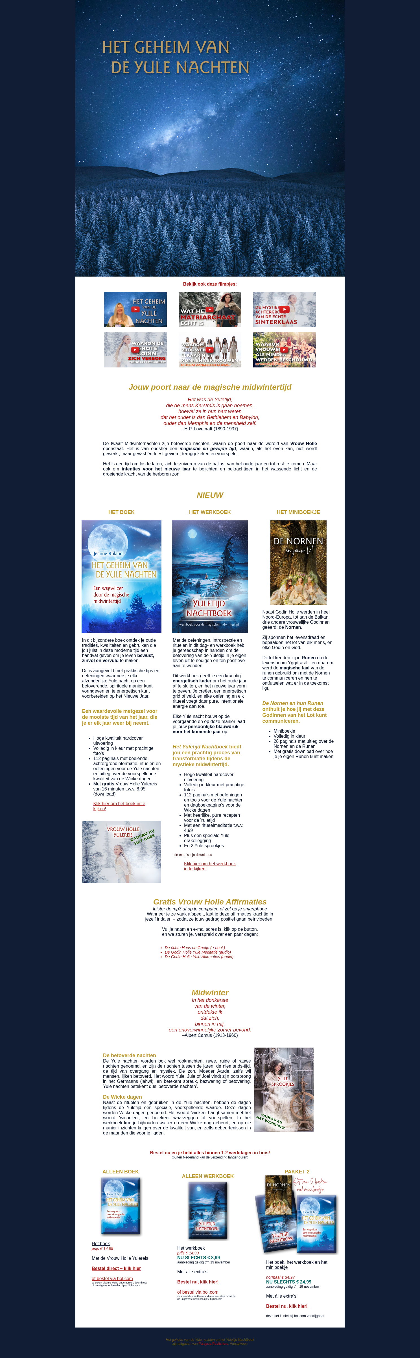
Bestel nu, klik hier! (198, 1282)
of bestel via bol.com (112, 1278)
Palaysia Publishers (213, 1344)
